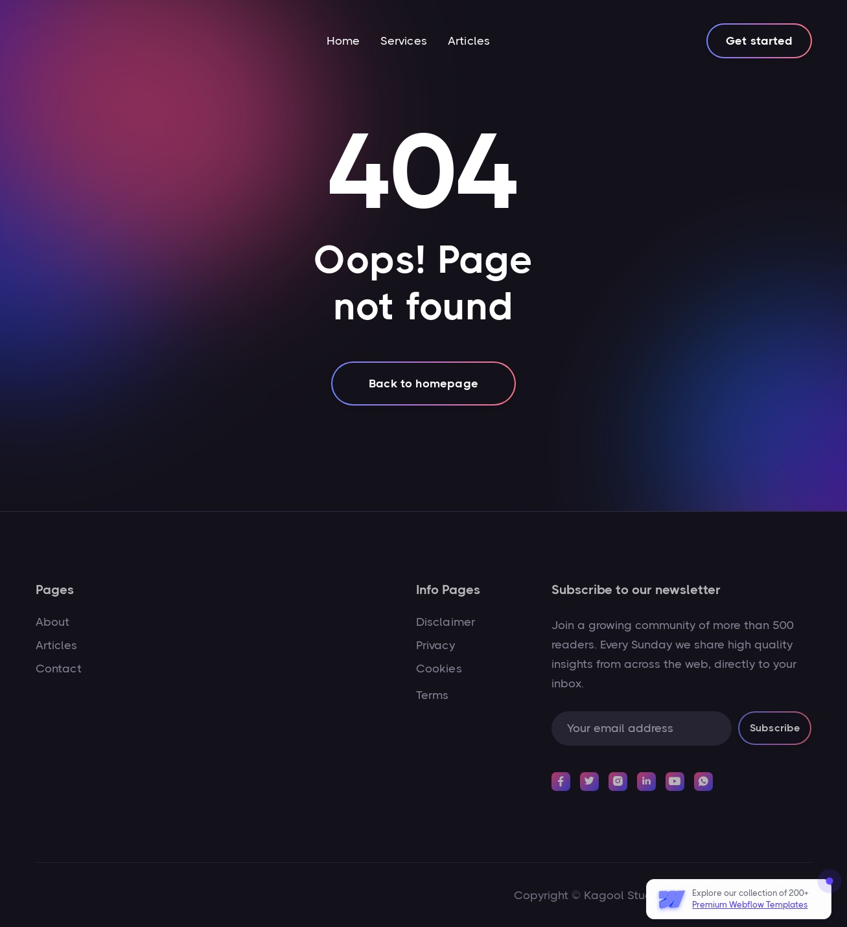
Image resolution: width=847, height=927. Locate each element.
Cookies (439, 668)
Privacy (435, 645)
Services (403, 40)
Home (343, 40)
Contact (59, 668)
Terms (432, 695)
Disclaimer (446, 621)
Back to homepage (423, 384)
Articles (469, 40)
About (53, 621)
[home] (84, 41)
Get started (759, 40)
